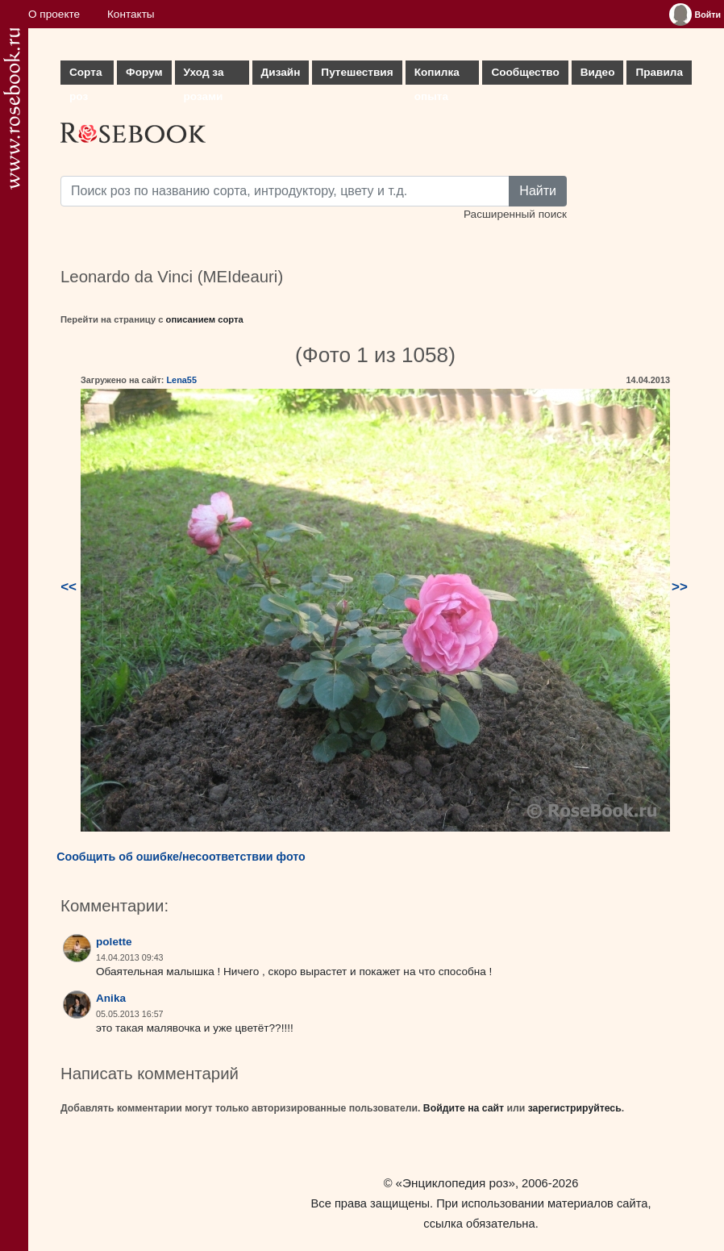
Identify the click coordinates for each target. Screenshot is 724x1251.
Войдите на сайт (463, 1108)
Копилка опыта (437, 75)
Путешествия (357, 72)
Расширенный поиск (515, 214)
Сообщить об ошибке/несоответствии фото (181, 856)
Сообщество (525, 72)
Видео (597, 72)
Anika (111, 998)
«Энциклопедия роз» (455, 1183)
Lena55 (181, 380)
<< (68, 586)
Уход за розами (204, 75)
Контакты (131, 14)
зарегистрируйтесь (575, 1108)
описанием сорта (204, 319)
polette (114, 942)
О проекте (54, 14)
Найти (537, 191)
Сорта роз (85, 75)
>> (680, 586)
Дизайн (281, 72)
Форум (144, 72)
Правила (659, 72)
